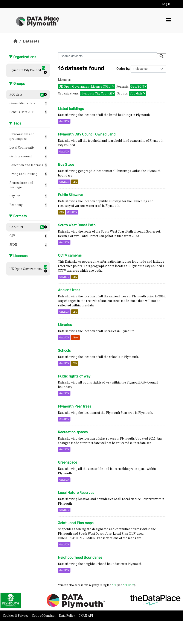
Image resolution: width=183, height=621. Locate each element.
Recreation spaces (73, 432)
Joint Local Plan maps (75, 523)
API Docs (128, 585)
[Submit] (161, 56)
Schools (64, 351)
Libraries (65, 325)
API (114, 585)
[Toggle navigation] (168, 20)
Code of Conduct (44, 616)
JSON (75, 337)
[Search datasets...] (107, 56)
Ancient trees (69, 290)
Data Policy (67, 616)
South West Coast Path (77, 225)
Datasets (31, 41)
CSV (74, 181)
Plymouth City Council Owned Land (87, 134)
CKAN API (86, 616)
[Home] (15, 41)
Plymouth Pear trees (74, 406)
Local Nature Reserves (76, 493)
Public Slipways (70, 195)
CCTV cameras (70, 255)
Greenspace (67, 462)
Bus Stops (66, 165)
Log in (166, 4)
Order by (122, 69)
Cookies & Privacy (16, 616)
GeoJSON (64, 121)
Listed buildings (71, 109)
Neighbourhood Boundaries (80, 558)
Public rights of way (74, 376)
